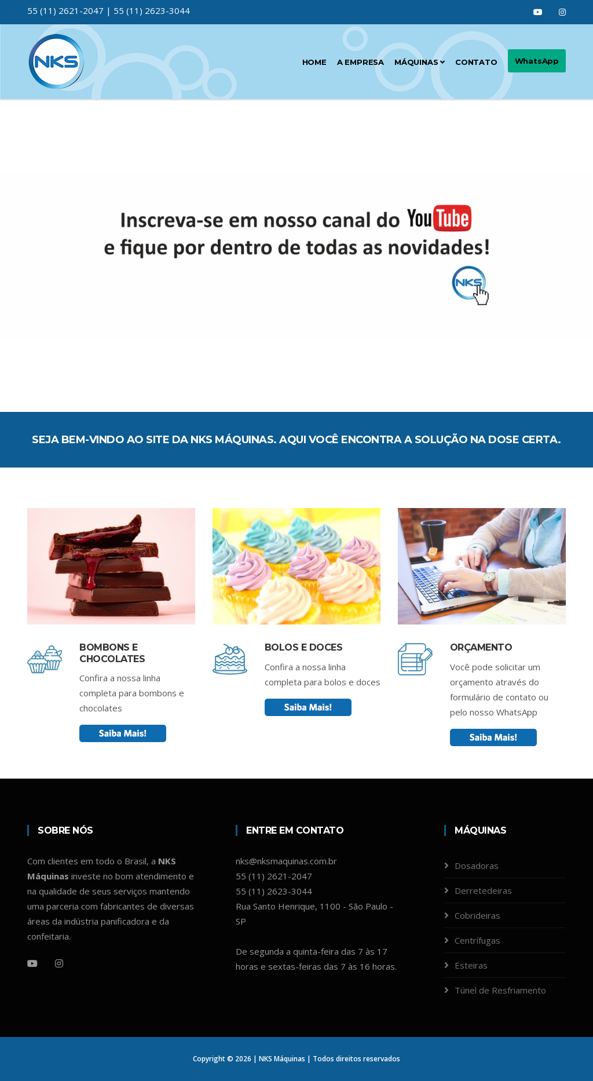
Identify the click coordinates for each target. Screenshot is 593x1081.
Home (314, 62)
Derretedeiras (483, 890)
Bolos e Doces (304, 647)
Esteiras (471, 965)
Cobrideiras (477, 915)
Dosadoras (477, 865)
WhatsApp (537, 60)
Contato (476, 62)
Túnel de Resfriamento (500, 990)
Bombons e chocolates (112, 653)
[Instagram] (59, 963)
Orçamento (481, 647)
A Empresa (360, 62)
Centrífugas (477, 940)
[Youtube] (32, 963)
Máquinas (419, 62)
